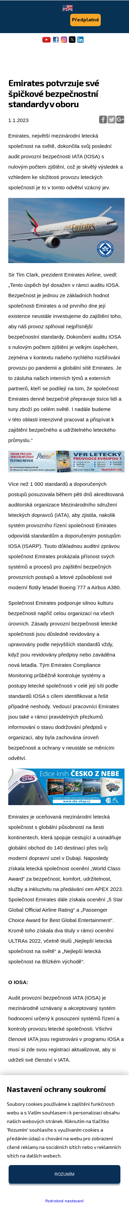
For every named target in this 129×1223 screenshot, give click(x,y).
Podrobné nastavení (64, 1200)
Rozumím (64, 1174)
